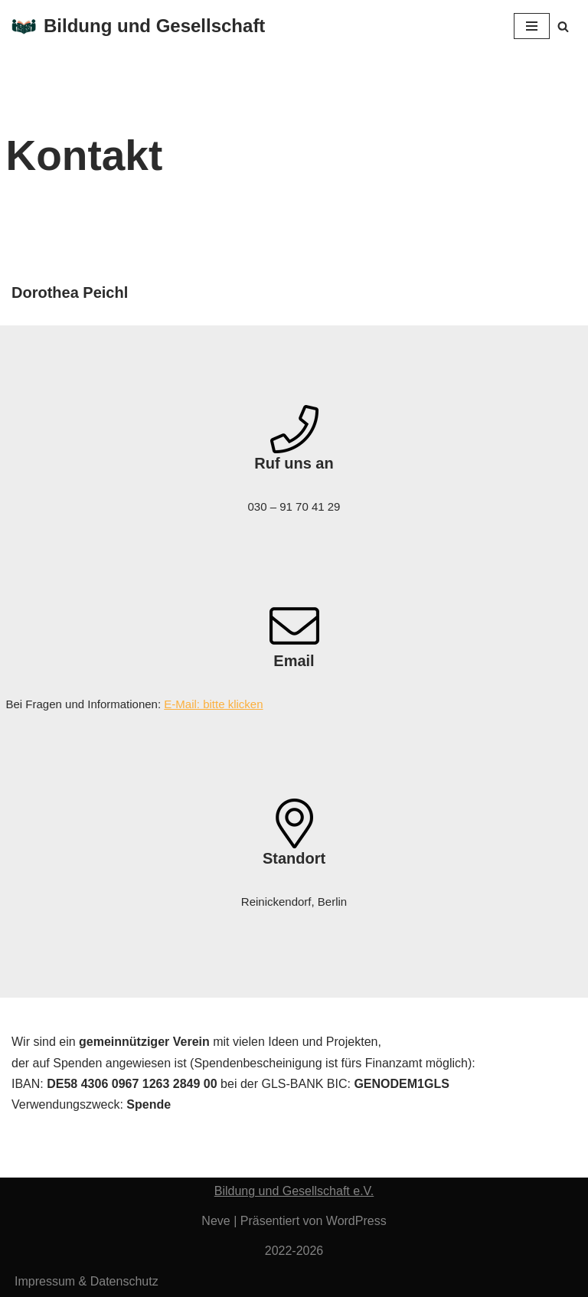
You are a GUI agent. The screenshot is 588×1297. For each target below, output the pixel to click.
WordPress (356, 1220)
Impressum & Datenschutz (86, 1281)
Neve (215, 1220)
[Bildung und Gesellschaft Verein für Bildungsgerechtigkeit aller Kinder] (138, 26)
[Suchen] (563, 26)
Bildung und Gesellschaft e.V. (294, 1190)
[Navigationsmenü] (532, 26)
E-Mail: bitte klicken (213, 704)
